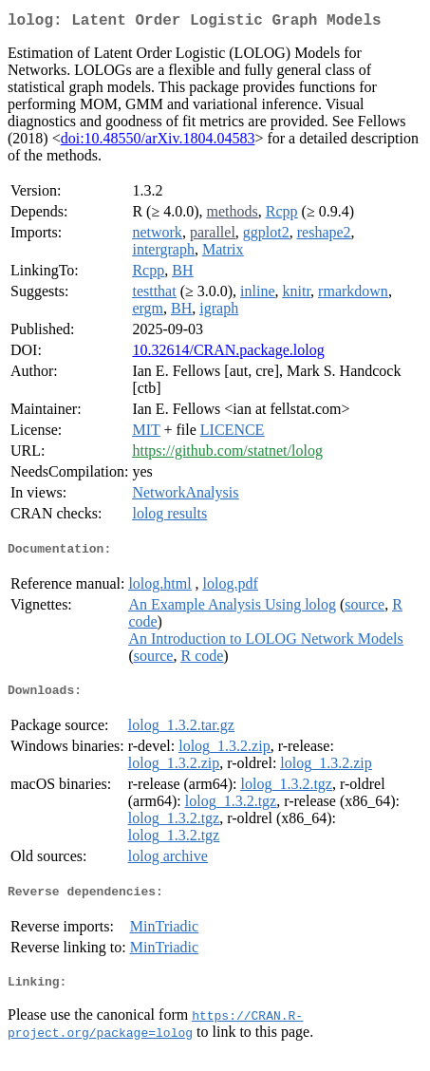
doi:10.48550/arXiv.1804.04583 (158, 142)
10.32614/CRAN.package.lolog (228, 354)
